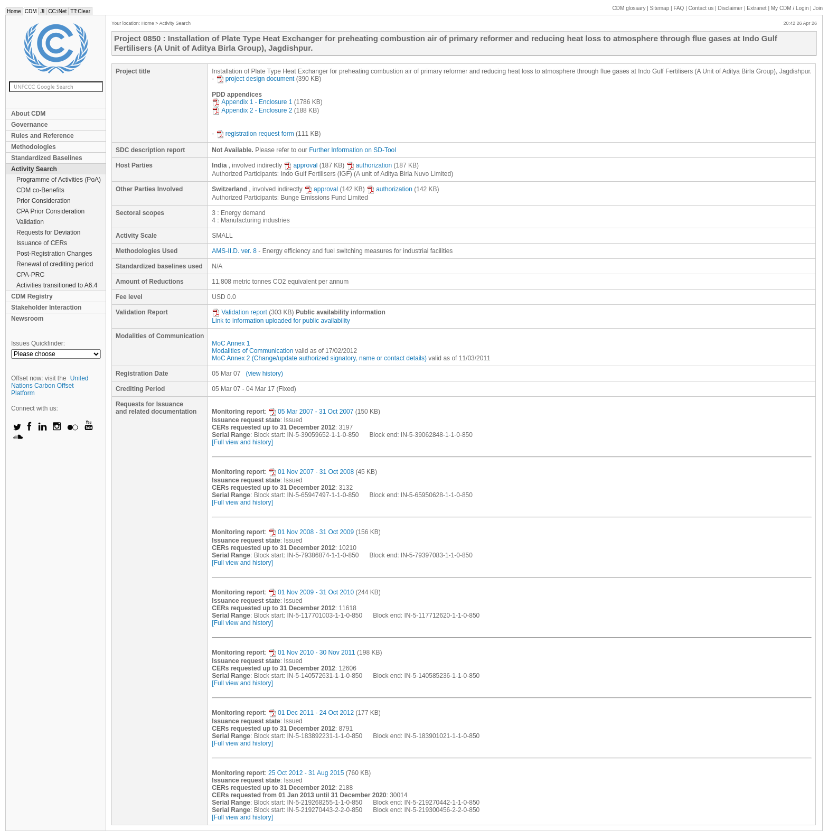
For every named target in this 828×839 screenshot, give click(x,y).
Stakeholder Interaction (46, 307)
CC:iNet (57, 11)
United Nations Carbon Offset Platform (50, 386)
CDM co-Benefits (40, 190)
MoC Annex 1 (231, 343)
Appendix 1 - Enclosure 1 (252, 102)
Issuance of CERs (41, 243)
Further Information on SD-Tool (352, 150)
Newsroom (27, 318)
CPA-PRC (30, 274)
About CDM (28, 113)
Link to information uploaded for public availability (281, 320)
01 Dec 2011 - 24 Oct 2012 (311, 712)
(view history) (264, 373)
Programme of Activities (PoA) (58, 179)
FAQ (678, 8)
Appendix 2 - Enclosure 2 (252, 110)
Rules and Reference (42, 135)
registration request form (255, 133)
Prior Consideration (43, 200)
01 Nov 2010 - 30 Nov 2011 (311, 652)
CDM (31, 11)
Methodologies (33, 147)
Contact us (701, 8)
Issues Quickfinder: (38, 343)
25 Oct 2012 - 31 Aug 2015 (306, 773)
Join (818, 8)
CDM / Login (790, 8)
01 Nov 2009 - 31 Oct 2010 (311, 592)
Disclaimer (730, 8)
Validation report (239, 312)
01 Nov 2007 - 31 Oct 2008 (311, 472)
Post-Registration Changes (54, 253)
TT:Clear (80, 11)
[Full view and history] (242, 442)
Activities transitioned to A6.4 (56, 285)
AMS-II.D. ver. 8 (234, 251)
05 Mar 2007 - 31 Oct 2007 (310, 411)
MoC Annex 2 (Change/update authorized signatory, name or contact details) (319, 358)
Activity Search (34, 169)
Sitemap (660, 8)
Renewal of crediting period (54, 264)
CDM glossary (629, 8)
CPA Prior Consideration (50, 211)
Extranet (756, 8)
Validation (30, 222)
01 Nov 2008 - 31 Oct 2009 (311, 532)
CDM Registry (32, 296)
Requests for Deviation (48, 232)
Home (14, 11)
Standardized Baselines (46, 158)
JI (42, 11)
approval (300, 165)
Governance (29, 124)
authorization (369, 165)
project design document (255, 78)
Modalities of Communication (252, 351)
